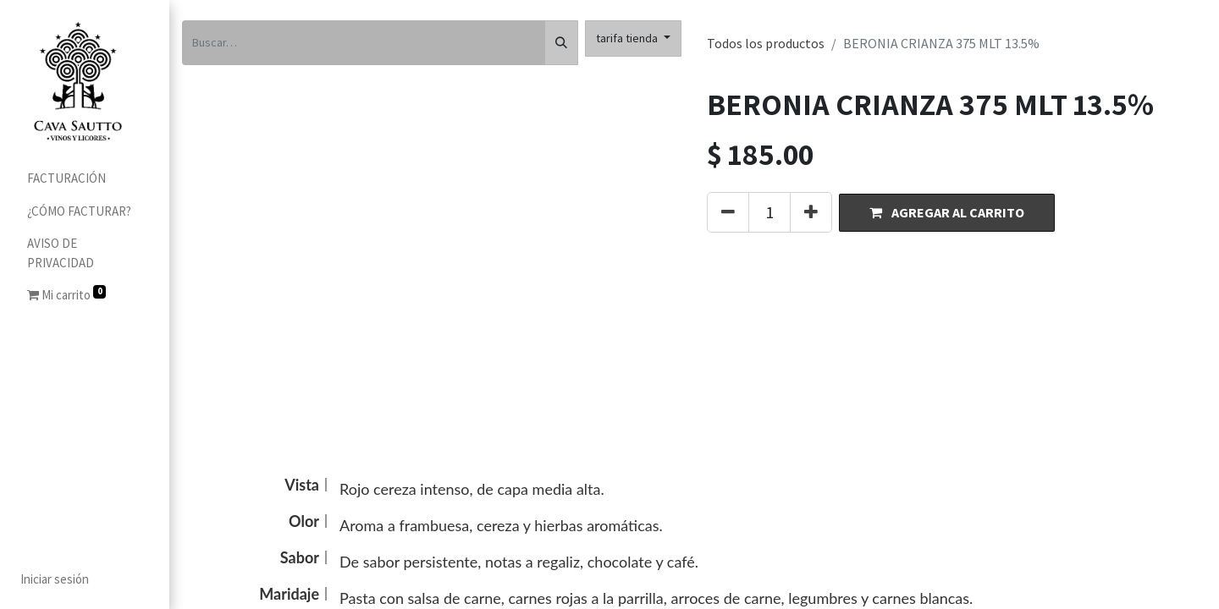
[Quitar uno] (728, 212)
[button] (947, 213)
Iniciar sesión (54, 579)
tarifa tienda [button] (628, 38)
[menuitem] (85, 178)
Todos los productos (766, 43)
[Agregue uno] (811, 212)
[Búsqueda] (561, 42)
